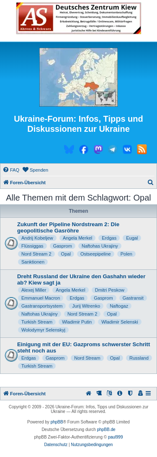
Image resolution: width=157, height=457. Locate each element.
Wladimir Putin (77, 321)
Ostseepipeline (95, 253)
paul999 (115, 437)
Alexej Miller (33, 289)
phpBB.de (106, 429)
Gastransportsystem (41, 305)
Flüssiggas (32, 245)
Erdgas (109, 237)
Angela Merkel (77, 237)
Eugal (132, 237)
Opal (66, 253)
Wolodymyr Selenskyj (43, 329)
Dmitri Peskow (109, 289)
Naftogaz (119, 305)
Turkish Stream (36, 321)
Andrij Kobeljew (37, 237)
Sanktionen (32, 261)
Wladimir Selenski (119, 321)
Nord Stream (87, 357)
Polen (126, 253)
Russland (139, 357)
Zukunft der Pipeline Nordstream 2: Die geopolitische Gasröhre (68, 227)
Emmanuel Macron (40, 297)
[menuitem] (11, 170)
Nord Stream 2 (36, 253)
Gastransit (133, 297)
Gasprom (62, 245)
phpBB (57, 422)
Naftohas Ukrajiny (100, 245)
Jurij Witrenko (86, 305)
